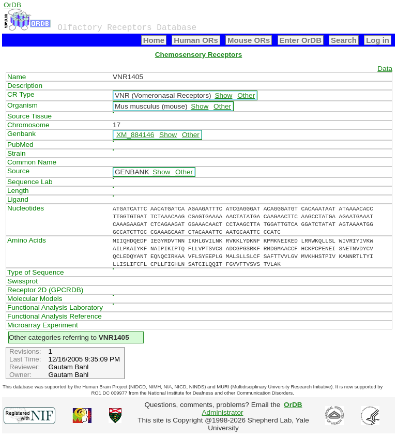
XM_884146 (135, 135)
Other (246, 95)
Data (384, 68)
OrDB (12, 5)
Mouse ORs (248, 40)
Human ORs (196, 40)
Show (223, 95)
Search (344, 40)
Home (154, 40)
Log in (377, 40)
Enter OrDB (301, 40)
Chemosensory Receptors (198, 54)
